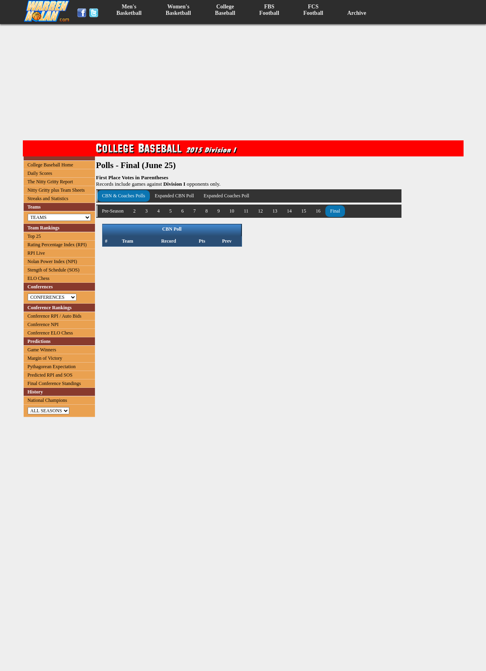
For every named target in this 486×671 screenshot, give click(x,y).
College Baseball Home (50, 165)
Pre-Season (113, 211)
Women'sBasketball (178, 10)
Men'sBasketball (129, 10)
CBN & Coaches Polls (123, 196)
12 (260, 211)
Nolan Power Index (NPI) (52, 261)
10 (232, 211)
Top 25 (34, 236)
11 (246, 211)
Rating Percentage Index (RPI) (57, 244)
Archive (356, 13)
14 (289, 211)
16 (318, 211)
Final (335, 211)
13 (274, 211)
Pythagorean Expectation (52, 366)
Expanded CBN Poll (174, 196)
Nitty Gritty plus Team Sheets (56, 190)
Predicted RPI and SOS (50, 375)
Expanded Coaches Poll (226, 196)
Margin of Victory (45, 358)
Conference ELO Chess (50, 333)
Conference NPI (43, 324)
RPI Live (36, 253)
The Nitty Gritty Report (50, 181)
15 (303, 211)
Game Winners (42, 350)
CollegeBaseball (225, 10)
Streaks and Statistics (48, 198)
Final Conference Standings (54, 383)
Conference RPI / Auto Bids (55, 316)
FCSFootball (313, 10)
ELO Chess (39, 278)
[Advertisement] (245, 82)
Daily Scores (40, 173)
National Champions (47, 400)
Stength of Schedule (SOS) (54, 270)
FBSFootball (269, 10)
